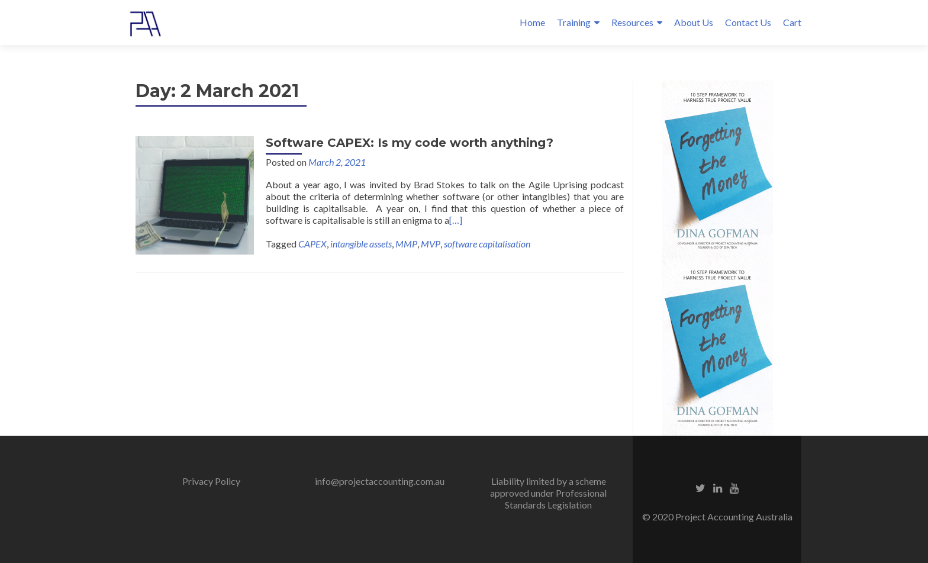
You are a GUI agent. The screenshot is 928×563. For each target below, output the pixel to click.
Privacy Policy (211, 481)
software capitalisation (487, 243)
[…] (455, 220)
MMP (406, 243)
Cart (792, 22)
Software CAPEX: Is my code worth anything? (409, 143)
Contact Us (748, 22)
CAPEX (312, 243)
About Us (693, 22)
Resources (632, 22)
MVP (430, 243)
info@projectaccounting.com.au (379, 481)
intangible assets (361, 243)
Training (574, 22)
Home (532, 22)
